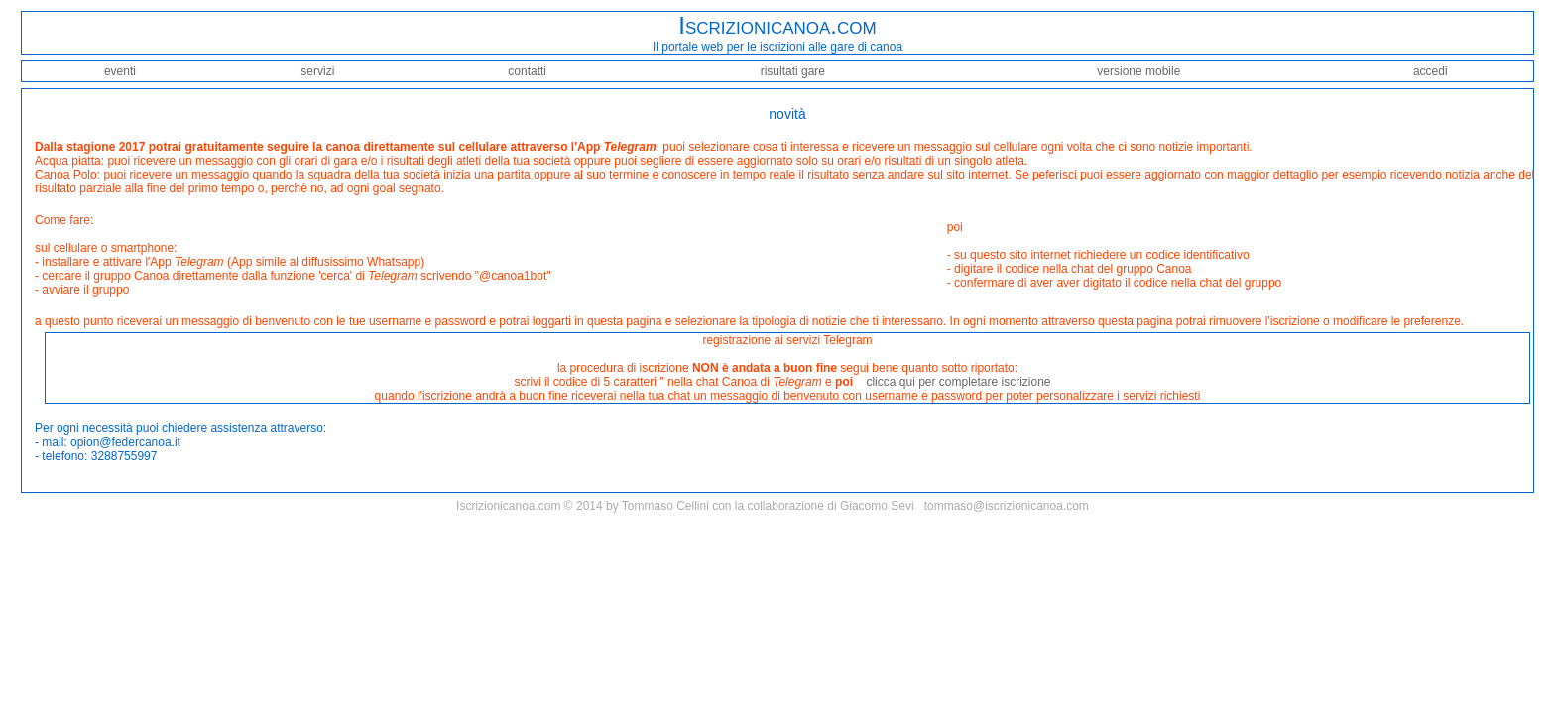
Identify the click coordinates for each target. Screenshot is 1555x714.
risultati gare (793, 71)
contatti (527, 71)
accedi (1430, 71)
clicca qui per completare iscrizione (958, 382)
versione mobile (1138, 71)
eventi (120, 71)
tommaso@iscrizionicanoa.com (1006, 506)
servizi (317, 71)
